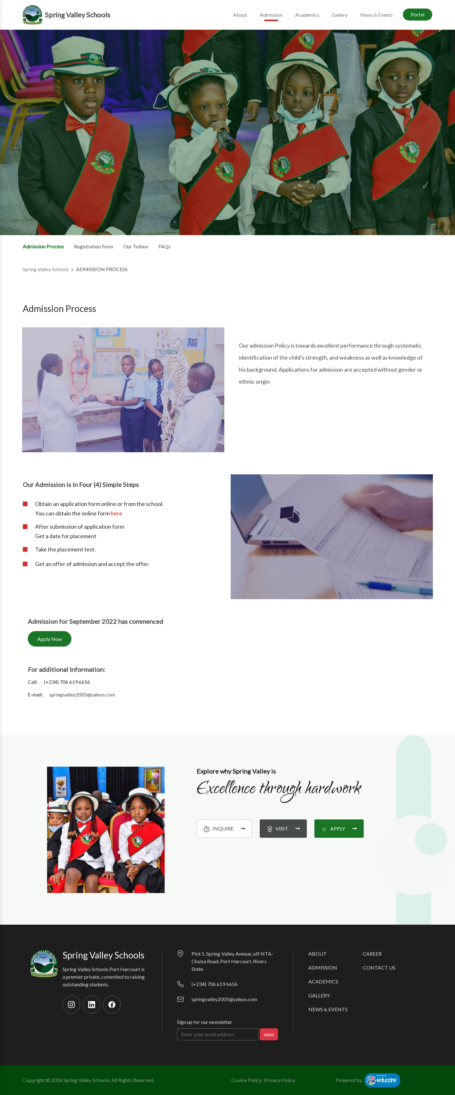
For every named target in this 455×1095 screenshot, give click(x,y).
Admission (322, 967)
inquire (224, 828)
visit (283, 828)
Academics (323, 981)
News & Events (376, 15)
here (116, 513)
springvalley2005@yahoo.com (82, 694)
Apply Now (49, 639)
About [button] (240, 15)
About (317, 954)
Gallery (340, 15)
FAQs (164, 246)
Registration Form (93, 246)
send (269, 1034)
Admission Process (43, 246)
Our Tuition (135, 246)
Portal (417, 14)
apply (339, 828)
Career (372, 954)
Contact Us (379, 967)
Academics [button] (307, 15)
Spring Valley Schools (46, 269)
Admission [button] (271, 16)
